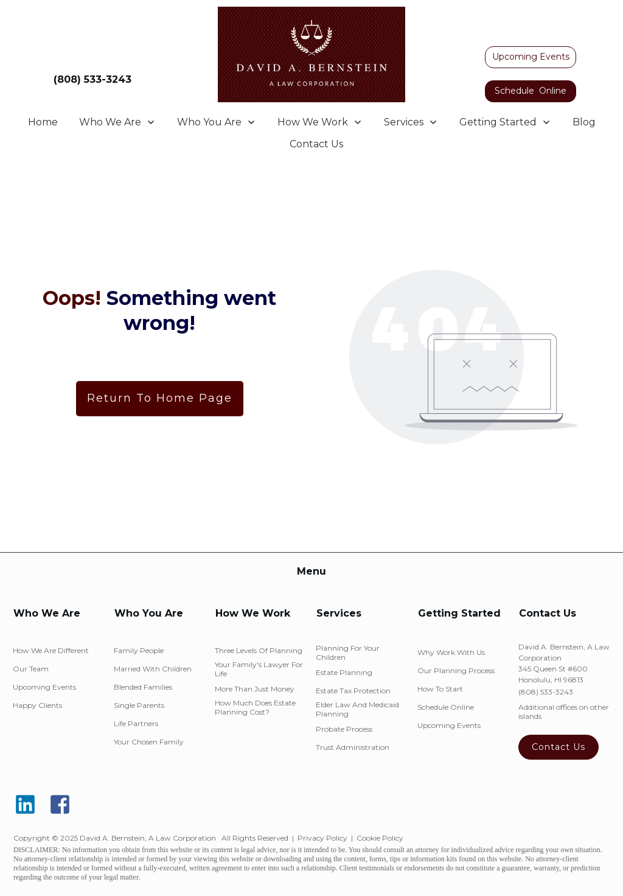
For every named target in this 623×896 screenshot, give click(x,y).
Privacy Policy (322, 837)
